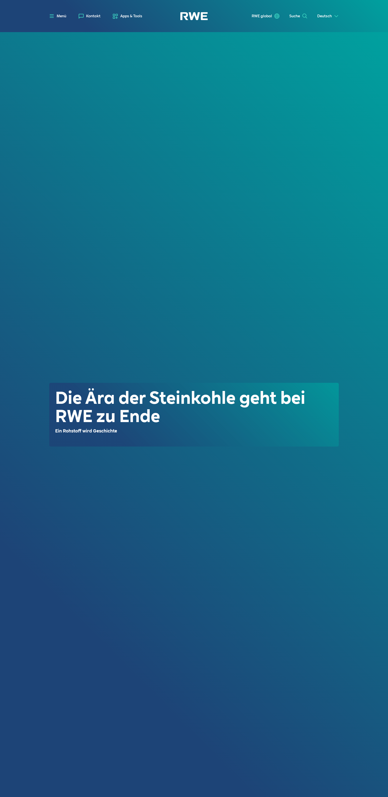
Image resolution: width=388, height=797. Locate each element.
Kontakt (93, 16)
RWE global (262, 16)
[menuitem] (89, 16)
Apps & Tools (131, 16)
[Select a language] (328, 16)
